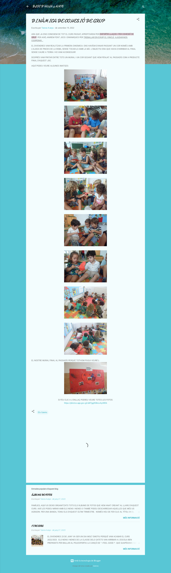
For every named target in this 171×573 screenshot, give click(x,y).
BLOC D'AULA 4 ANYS (47, 6)
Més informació (131, 518)
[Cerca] (143, 7)
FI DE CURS (37, 526)
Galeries (96, 566)
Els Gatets (42, 412)
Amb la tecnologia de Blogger (86, 561)
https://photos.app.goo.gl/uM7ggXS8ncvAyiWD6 (85, 403)
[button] (138, 20)
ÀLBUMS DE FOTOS (41, 495)
